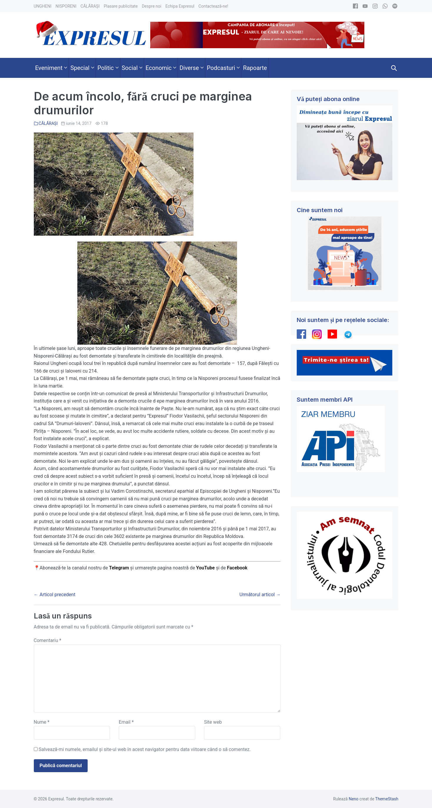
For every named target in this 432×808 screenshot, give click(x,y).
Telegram (119, 568)
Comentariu (47, 640)
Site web (213, 722)
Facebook (238, 568)
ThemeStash (386, 799)
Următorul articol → (260, 594)
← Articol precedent (55, 594)
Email (126, 722)
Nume (42, 722)
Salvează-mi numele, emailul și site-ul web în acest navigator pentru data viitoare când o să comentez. (145, 749)
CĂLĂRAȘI (48, 123)
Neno (353, 799)
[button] (394, 68)
